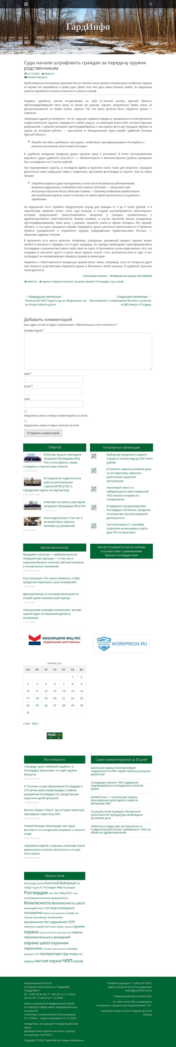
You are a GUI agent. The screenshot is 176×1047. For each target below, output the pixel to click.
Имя (28, 373)
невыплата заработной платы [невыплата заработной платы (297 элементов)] (40, 926)
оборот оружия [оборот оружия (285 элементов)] (65, 926)
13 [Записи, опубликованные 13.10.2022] (54, 691)
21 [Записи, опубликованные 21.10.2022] (63, 698)
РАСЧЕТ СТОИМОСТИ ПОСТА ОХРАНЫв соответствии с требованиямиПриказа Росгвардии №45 (121, 551)
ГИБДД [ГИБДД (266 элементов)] (27, 887)
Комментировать (37, 77)
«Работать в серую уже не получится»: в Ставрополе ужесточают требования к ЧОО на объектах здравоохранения (121, 829)
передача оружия (62, 281)
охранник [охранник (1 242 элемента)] (60, 942)
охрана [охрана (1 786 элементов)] (31, 931)
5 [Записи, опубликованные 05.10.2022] (46, 684)
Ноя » (35, 723)
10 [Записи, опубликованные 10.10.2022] (28, 691)
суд (112, 281)
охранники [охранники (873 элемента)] (33, 948)
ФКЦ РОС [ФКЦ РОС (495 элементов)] (66, 893)
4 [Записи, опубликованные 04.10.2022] (37, 684)
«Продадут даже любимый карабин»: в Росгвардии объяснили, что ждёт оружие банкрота (50, 770)
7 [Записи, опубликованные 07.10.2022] (64, 684)
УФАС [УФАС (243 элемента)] (51, 893)
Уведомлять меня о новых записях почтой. (51, 425)
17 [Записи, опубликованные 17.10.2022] (28, 698)
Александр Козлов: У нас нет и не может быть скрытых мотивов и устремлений (63, 522)
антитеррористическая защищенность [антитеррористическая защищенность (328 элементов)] (46, 898)
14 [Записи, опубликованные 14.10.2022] (63, 691)
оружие (46, 281)
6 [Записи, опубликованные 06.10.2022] (55, 684)
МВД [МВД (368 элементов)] (59, 887)
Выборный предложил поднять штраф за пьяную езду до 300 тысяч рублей (130, 458)
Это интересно (54, 759)
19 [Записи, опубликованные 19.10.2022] (45, 698)
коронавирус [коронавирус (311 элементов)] (40, 917)
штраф (119, 281)
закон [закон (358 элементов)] (46, 913)
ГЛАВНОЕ (54, 447)
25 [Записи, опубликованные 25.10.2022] (37, 705)
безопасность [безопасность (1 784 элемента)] (37, 902)
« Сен (26, 723)
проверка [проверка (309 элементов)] (72, 948)
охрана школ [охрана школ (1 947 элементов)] (37, 943)
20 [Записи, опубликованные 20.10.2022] (54, 698)
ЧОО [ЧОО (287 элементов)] (75, 893)
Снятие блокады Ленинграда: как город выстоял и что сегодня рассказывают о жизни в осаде (54, 830)
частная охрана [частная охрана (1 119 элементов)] (48, 960)
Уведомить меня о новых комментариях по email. (56, 415)
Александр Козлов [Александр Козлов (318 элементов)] (34, 883)
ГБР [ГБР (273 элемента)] (78, 883)
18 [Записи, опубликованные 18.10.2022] (37, 698)
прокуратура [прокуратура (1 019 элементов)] (51, 953)
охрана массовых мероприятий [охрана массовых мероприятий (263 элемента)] (55, 932)
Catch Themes (147, 1012)
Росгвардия (102, 281)
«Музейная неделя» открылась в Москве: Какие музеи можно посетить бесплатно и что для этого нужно (54, 849)
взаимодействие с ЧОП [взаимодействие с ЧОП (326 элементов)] (37, 908)
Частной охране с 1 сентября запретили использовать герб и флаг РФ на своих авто (127, 528)
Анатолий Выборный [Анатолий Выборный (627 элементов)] (60, 883)
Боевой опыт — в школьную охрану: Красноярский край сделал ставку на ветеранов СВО (114, 800)
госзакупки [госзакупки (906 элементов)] (33, 912)
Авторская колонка (55, 547)
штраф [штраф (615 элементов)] (78, 961)
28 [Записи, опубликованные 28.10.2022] (63, 705)
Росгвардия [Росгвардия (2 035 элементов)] (36, 892)
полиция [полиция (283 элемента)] (47, 948)
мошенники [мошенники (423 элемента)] (55, 917)
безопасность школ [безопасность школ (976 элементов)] (68, 903)
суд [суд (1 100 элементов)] (65, 953)
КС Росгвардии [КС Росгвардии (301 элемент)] (48, 887)
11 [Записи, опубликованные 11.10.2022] (37, 691)
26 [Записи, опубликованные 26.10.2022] (45, 705)
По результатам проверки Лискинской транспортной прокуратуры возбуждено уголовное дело (117, 815)
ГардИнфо (88, 26)
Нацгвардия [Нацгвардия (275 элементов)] (69, 887)
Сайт (27, 399)
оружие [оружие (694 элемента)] (79, 926)
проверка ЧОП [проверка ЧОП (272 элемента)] (31, 954)
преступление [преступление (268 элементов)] (59, 948)
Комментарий (34, 330)
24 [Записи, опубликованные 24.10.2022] (28, 705)
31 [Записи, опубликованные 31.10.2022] (28, 712)
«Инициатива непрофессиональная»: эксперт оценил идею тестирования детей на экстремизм (52, 614)
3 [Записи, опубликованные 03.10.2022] (28, 684)
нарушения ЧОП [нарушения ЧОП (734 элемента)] (62, 922)
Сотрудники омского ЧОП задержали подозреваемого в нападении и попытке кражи (117, 786)
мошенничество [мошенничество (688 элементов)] (36, 922)
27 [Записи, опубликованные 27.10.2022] (54, 705)
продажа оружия (84, 281)
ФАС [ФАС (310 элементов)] (57, 893)
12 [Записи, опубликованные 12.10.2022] (45, 691)
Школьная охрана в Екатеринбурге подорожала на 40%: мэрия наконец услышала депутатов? (121, 771)
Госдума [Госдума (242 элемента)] (36, 887)
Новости (49, 73)
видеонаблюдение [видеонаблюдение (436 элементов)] (62, 908)
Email (28, 386)
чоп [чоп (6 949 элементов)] (67, 960)
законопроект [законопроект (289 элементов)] (57, 913)
